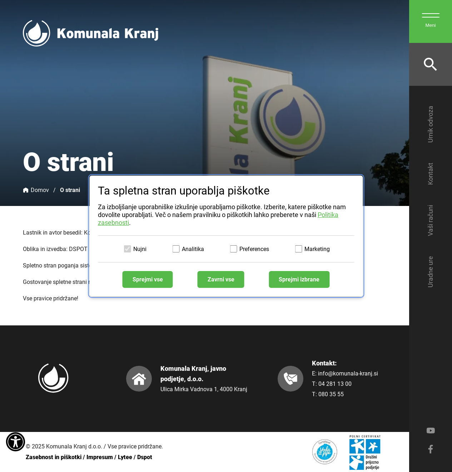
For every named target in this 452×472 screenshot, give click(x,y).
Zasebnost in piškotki (53, 457)
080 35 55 (331, 394)
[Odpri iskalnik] (430, 64)
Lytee (125, 457)
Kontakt (430, 174)
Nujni (139, 249)
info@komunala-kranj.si (348, 373)
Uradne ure (430, 271)
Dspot (144, 457)
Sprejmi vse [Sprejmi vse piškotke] (148, 279)
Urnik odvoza (430, 124)
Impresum (99, 457)
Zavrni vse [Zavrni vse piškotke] (221, 279)
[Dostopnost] (16, 442)
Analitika (193, 249)
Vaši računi (430, 220)
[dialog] (226, 236)
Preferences (254, 249)
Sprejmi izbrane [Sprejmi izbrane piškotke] (299, 279)
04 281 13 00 (335, 383)
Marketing (317, 249)
